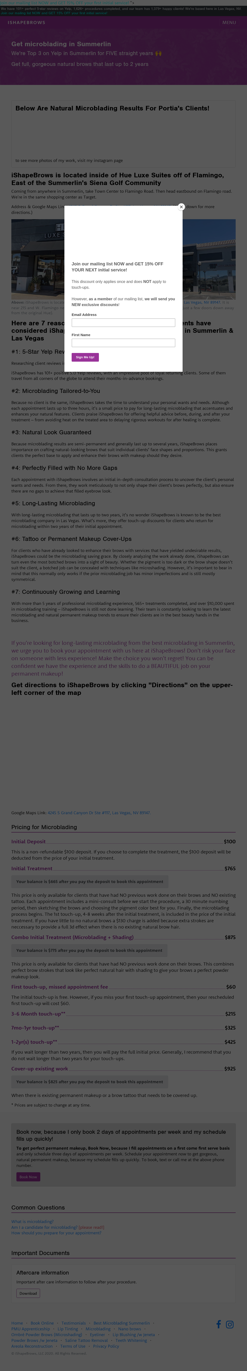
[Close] (181, 207)
